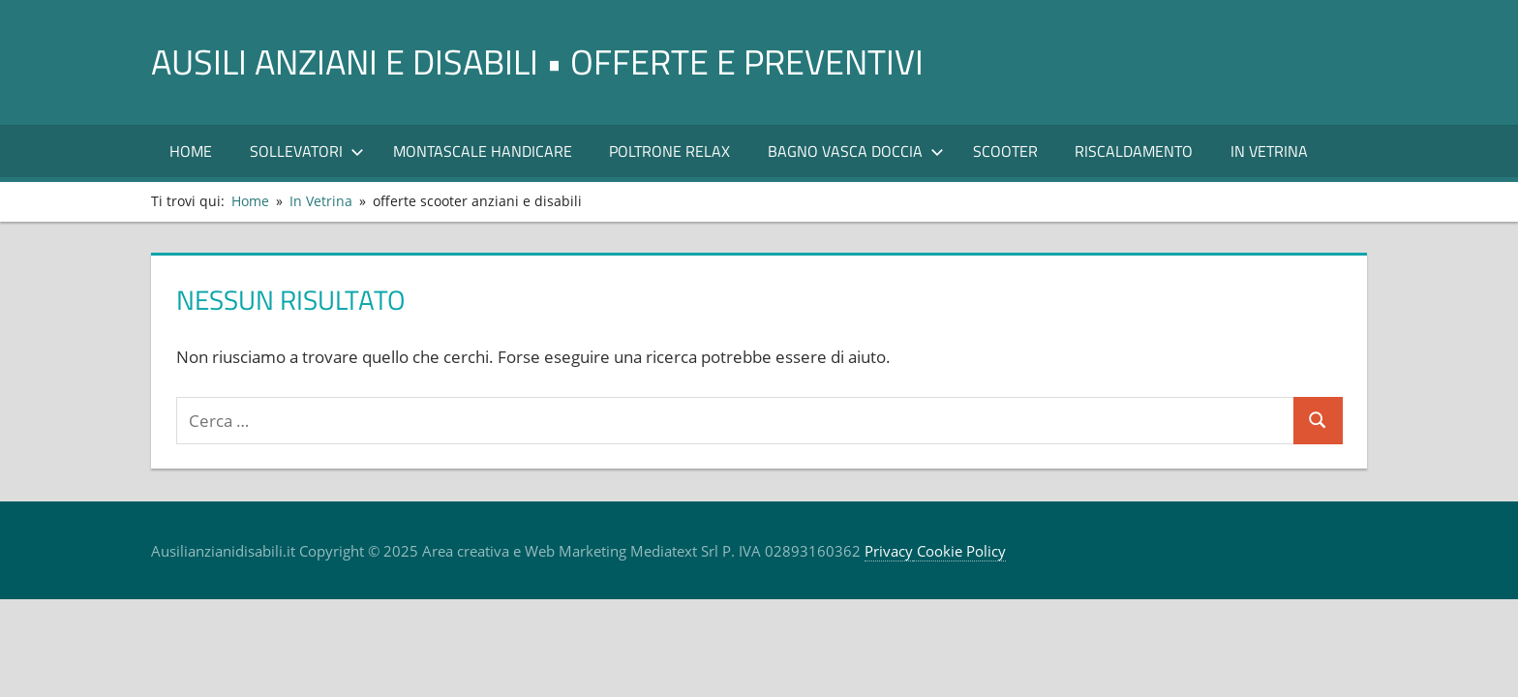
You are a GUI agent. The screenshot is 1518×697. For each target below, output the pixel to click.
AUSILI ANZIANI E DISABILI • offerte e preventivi (537, 61)
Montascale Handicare (482, 151)
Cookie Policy (959, 551)
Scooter (1005, 151)
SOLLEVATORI (307, 151)
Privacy (889, 551)
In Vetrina (1269, 151)
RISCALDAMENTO (1134, 151)
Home (190, 151)
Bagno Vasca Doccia (856, 151)
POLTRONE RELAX (669, 151)
